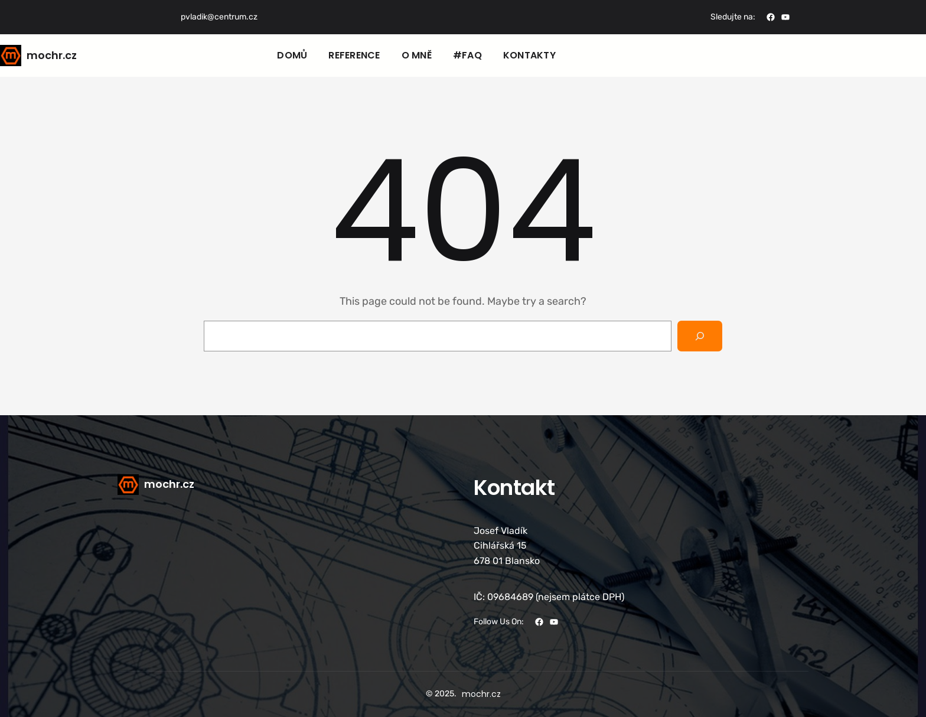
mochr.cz (52, 55)
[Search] (699, 336)
